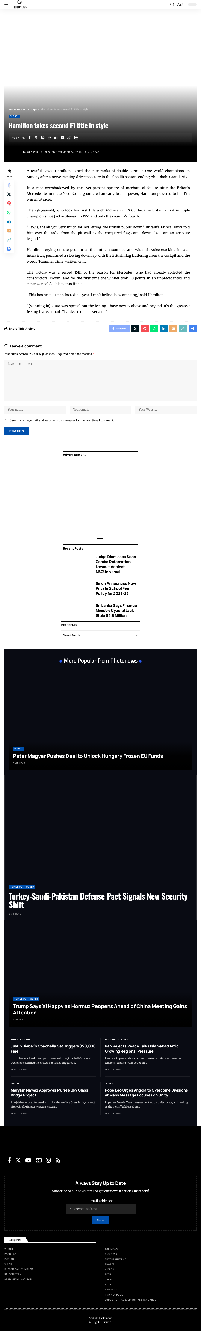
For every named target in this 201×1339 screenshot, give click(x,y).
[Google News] (38, 1167)
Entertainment (20, 1046)
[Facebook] (9, 1167)
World (18, 756)
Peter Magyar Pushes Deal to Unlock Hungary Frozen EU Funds (88, 763)
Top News (16, 894)
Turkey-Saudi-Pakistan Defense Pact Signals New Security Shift (98, 907)
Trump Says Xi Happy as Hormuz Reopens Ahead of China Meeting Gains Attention (100, 1016)
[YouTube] (28, 1167)
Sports (14, 116)
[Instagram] (48, 1167)
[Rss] (58, 1167)
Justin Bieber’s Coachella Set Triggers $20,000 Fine (53, 1056)
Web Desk (33, 152)
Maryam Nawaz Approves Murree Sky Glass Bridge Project (49, 1100)
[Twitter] (18, 1167)
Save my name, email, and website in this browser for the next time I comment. (62, 426)
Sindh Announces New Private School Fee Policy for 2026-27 (116, 595)
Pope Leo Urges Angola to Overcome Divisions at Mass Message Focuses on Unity (146, 1100)
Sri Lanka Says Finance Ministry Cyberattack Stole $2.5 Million (116, 617)
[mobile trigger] (8, 4)
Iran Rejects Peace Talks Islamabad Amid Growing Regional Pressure (142, 1056)
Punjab (15, 1090)
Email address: (101, 1213)
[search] (172, 4)
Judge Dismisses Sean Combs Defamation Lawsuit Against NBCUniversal (116, 571)
